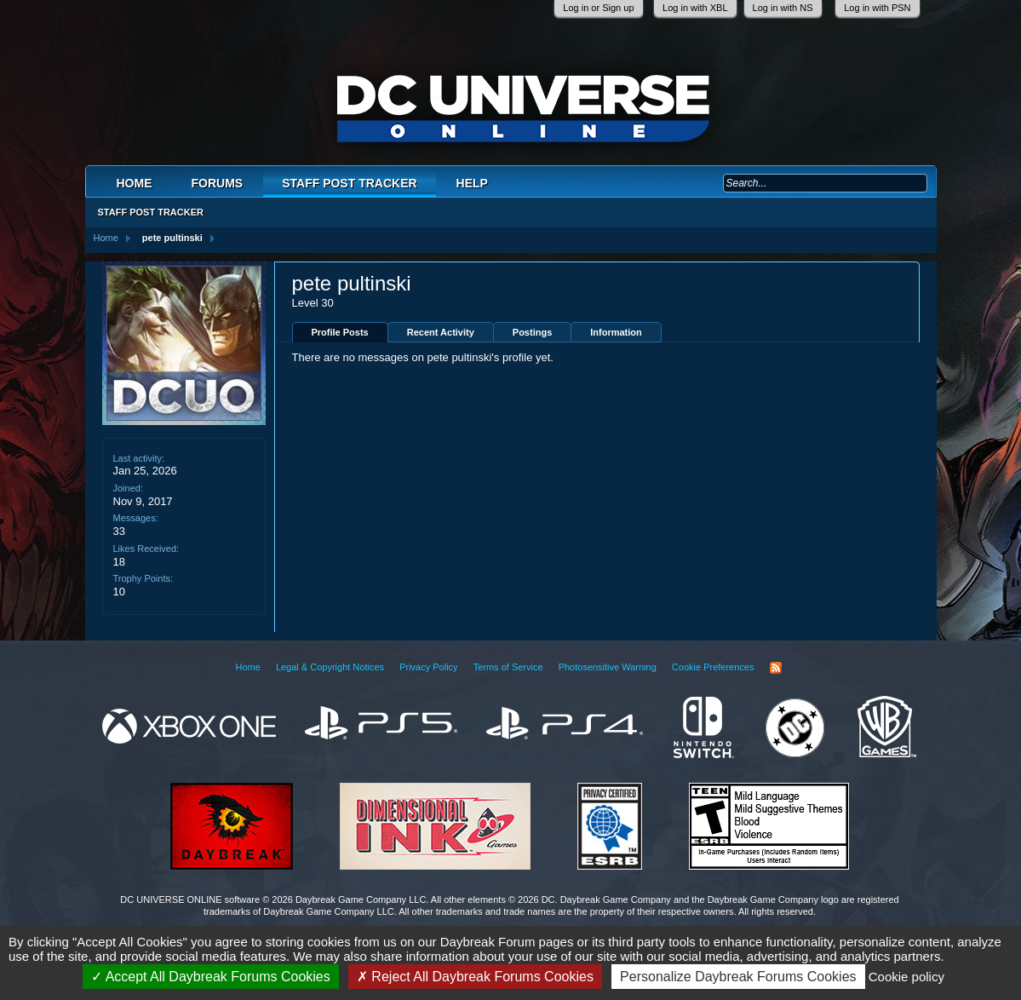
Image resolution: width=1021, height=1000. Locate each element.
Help (472, 183)
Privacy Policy (428, 667)
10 (119, 591)
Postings (532, 332)
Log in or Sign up (598, 8)
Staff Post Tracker (349, 183)
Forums (218, 183)
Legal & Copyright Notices (330, 667)
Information (616, 332)
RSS (776, 668)
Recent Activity (440, 332)
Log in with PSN (877, 8)
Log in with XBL (695, 8)
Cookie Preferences (713, 667)
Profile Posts (340, 332)
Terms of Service (508, 667)
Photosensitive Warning (608, 667)
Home (134, 183)
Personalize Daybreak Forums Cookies (738, 976)
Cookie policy (906, 976)
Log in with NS (783, 8)
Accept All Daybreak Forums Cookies (210, 976)
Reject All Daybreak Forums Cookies (475, 976)
